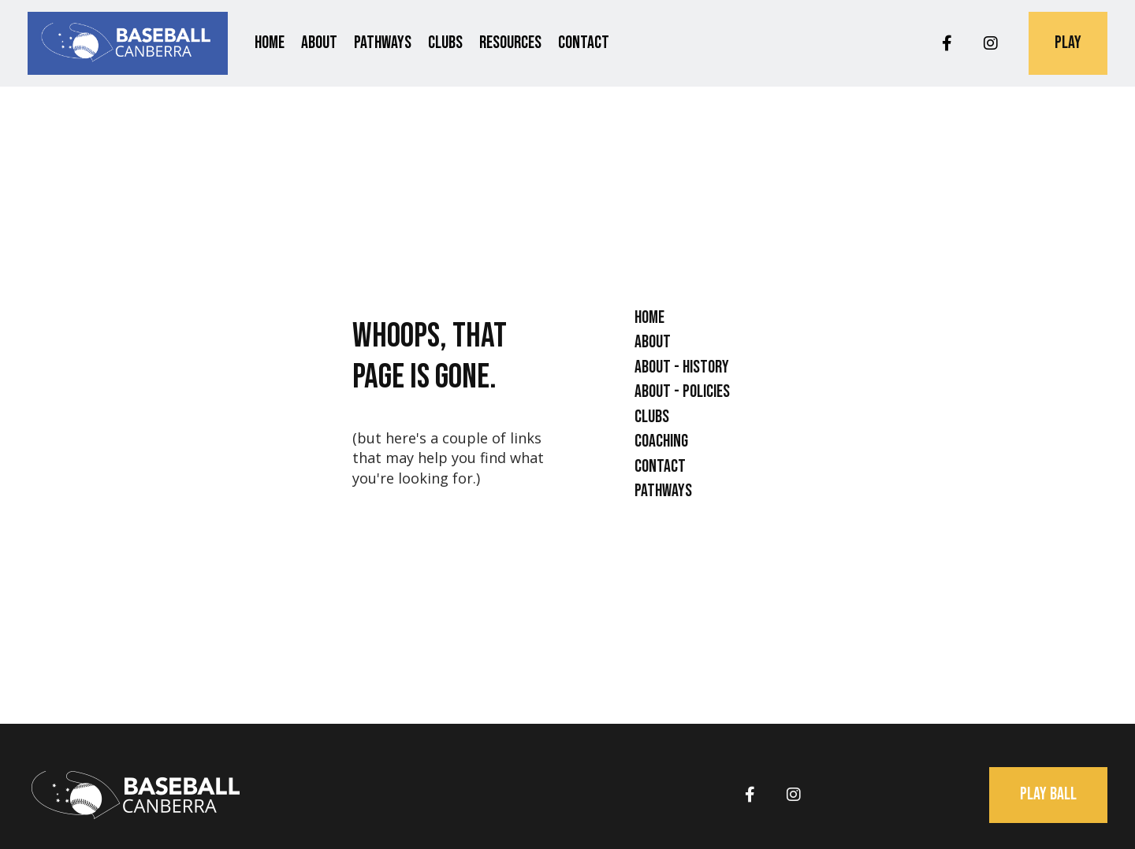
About (319, 43)
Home (270, 43)
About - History (681, 367)
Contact (583, 43)
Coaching (661, 441)
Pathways (382, 43)
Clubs (445, 43)
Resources (510, 43)
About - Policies (682, 391)
